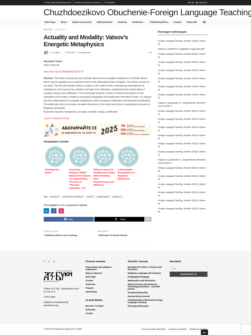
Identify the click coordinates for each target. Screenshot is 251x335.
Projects (90, 289)
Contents (122, 22)
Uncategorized (59, 29)
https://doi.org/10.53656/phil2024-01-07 (64, 71)
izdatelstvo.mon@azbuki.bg (56, 303)
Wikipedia (109, 3)
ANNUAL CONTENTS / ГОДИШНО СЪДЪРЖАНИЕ (181, 49)
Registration (201, 3)
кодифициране (103, 197)
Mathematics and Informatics (141, 282)
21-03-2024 (70, 52)
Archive (89, 315)
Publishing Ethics (159, 22)
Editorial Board (104, 22)
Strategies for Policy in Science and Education (145, 269)
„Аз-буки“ (56, 52)
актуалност (54, 197)
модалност (117, 197)
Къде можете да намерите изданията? (98, 269)
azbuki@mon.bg (51, 307)
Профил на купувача (198, 330)
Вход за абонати (94, 274)
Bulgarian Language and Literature (144, 274)
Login (191, 3)
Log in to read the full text (57, 118)
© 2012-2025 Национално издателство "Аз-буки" (63, 330)
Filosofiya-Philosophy (138, 307)
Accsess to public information (154, 330)
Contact (177, 22)
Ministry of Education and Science (88, 3)
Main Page (50, 22)
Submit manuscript (82, 22)
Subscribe (192, 22)
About (63, 22)
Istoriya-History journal (139, 298)
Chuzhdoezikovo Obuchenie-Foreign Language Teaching (145, 302)
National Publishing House (57, 3)
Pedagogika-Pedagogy (138, 278)
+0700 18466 (49, 298)
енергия (89, 197)
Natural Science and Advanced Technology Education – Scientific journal (144, 288)
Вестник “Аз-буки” (95, 307)
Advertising (91, 293)
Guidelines (137, 22)
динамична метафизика (73, 197)
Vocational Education (138, 294)
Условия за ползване (178, 330)
